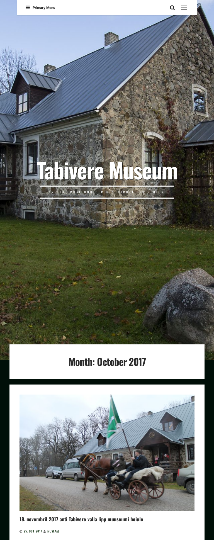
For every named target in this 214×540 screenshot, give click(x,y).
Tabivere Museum (107, 170)
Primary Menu (40, 8)
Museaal (53, 531)
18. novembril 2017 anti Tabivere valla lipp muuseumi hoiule (81, 519)
